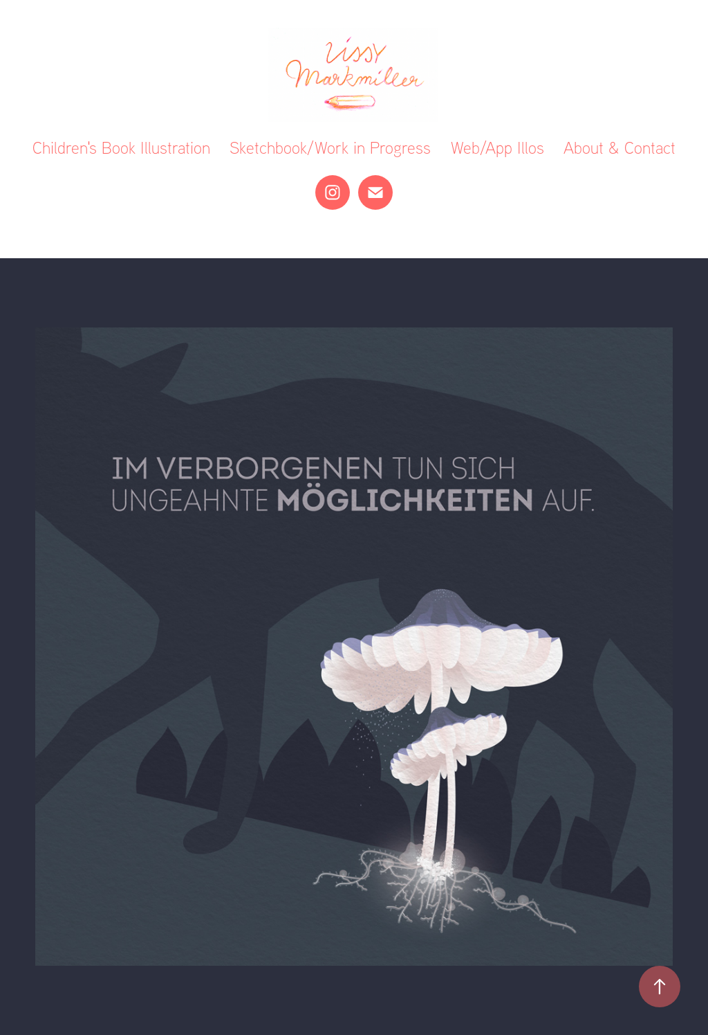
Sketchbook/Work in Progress (330, 147)
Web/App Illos (497, 147)
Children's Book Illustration (121, 147)
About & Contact (619, 147)
